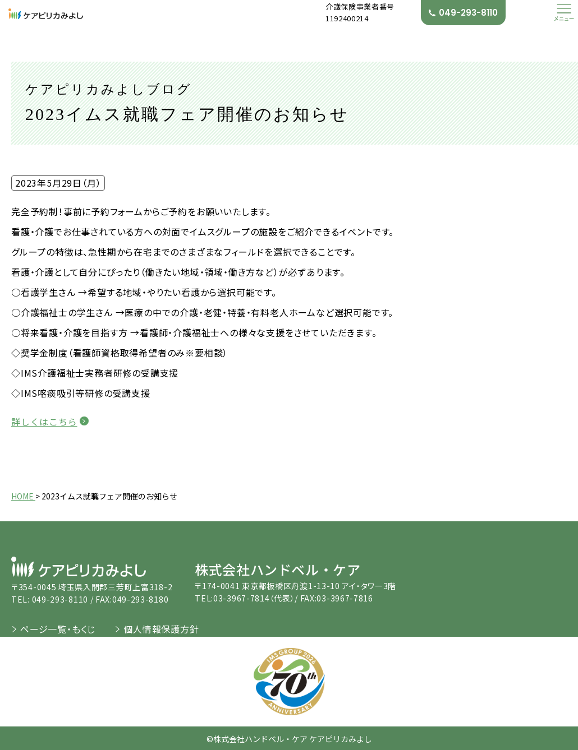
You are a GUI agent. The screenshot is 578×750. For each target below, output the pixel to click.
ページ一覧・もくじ (57, 628)
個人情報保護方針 (161, 628)
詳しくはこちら (44, 421)
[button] (564, 12)
